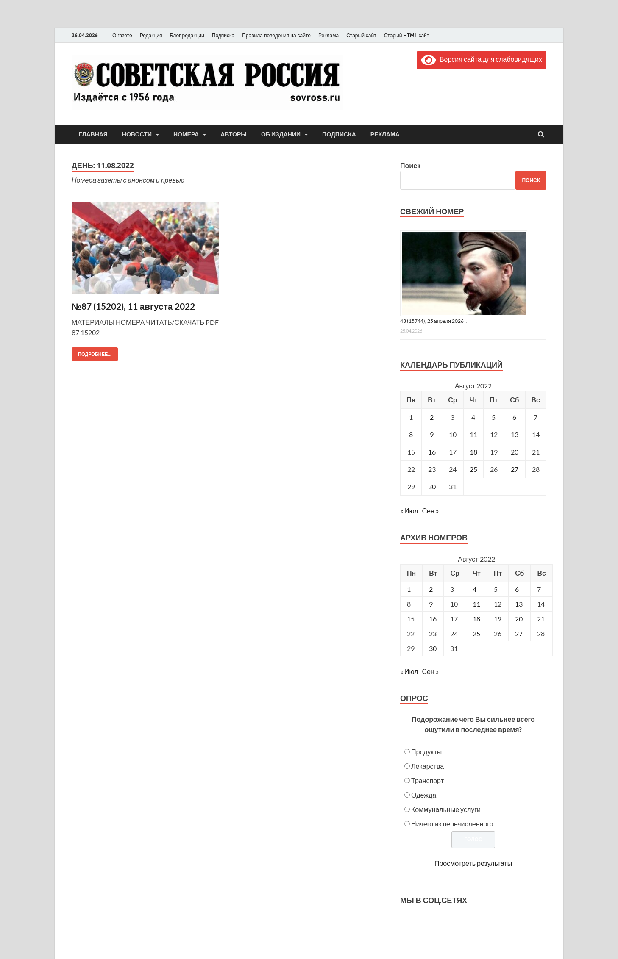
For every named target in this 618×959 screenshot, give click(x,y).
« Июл (409, 511)
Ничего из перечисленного (452, 824)
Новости (137, 134)
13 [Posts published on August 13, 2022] (519, 604)
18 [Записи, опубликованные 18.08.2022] (473, 452)
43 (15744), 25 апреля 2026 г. (434, 321)
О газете (122, 35)
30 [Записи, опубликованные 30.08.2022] (432, 486)
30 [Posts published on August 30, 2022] (433, 648)
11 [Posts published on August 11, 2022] (476, 604)
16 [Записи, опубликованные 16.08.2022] (432, 452)
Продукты (426, 752)
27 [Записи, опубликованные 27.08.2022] (514, 469)
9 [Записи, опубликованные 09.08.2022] (432, 434)
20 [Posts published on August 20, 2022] (519, 619)
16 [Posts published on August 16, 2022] (433, 619)
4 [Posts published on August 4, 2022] (474, 589)
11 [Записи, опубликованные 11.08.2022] (473, 434)
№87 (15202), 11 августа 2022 (133, 306)
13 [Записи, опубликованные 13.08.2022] (514, 434)
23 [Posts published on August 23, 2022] (433, 633)
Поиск (410, 165)
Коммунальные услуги (446, 809)
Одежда (423, 795)
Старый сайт (361, 35)
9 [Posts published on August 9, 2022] (431, 604)
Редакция (151, 35)
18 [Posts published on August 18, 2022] (476, 619)
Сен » (430, 511)
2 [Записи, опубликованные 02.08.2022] (432, 417)
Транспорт (427, 780)
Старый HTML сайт (406, 35)
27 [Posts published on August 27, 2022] (519, 633)
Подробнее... (91, 352)
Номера (186, 134)
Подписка (223, 35)
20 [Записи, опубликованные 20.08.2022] (514, 452)
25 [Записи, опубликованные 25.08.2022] (473, 469)
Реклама (328, 35)
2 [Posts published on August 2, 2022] (431, 589)
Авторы (233, 134)
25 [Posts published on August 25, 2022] (476, 633)
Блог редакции (187, 35)
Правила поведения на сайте (276, 35)
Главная (93, 134)
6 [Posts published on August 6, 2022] (517, 589)
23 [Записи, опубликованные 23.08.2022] (432, 469)
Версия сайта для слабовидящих (481, 59)
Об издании (281, 134)
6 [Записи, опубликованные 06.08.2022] (514, 417)
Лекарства (427, 766)
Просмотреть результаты (473, 863)
